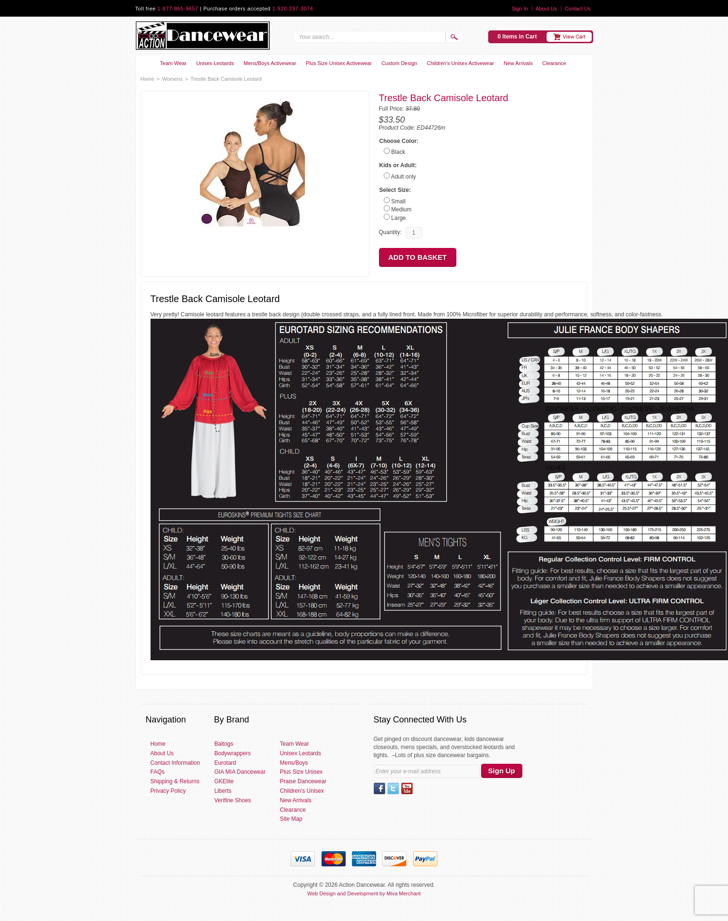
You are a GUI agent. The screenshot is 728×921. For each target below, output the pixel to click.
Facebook (379, 788)
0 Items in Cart (517, 36)
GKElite (224, 781)
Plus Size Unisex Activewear (339, 63)
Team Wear (173, 63)
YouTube (407, 788)
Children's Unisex (302, 791)
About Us (546, 8)
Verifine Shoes (232, 800)
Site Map (291, 819)
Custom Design (399, 63)
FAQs (158, 772)
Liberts (222, 791)
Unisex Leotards (215, 63)
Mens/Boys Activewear (270, 63)
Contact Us (577, 8)
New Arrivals (518, 63)
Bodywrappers (232, 753)
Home (147, 79)
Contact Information (175, 763)
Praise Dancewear (303, 781)
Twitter (393, 788)
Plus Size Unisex (301, 772)
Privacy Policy (168, 791)
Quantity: (390, 232)
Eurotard (225, 763)
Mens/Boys (294, 763)
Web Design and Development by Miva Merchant (364, 893)
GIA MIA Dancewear (239, 772)
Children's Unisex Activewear (460, 63)
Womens (172, 79)
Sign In (519, 8)
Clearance (554, 63)
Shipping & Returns (175, 781)
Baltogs (223, 744)
